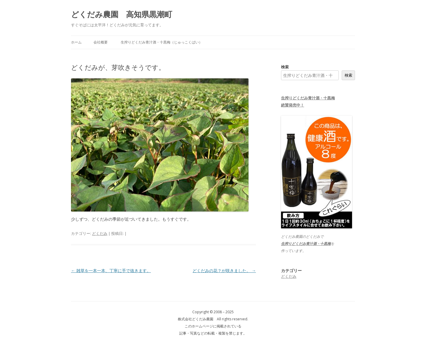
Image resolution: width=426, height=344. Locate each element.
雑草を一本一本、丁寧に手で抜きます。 (111, 270)
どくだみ (99, 233)
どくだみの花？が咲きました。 (224, 270)
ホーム (76, 42)
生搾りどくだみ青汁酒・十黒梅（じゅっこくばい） (161, 42)
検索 (285, 67)
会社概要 (100, 42)
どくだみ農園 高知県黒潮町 (121, 14)
